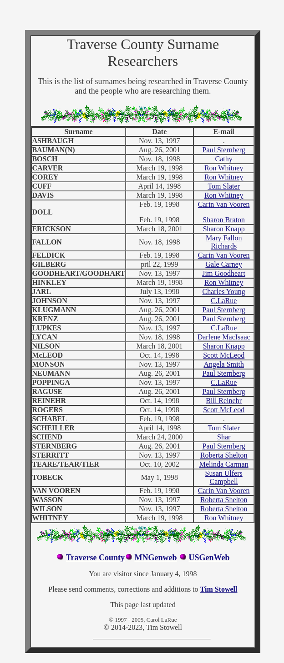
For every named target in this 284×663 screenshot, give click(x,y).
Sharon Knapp (224, 229)
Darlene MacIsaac (224, 337)
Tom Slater (223, 186)
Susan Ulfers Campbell (224, 477)
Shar (223, 437)
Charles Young (224, 291)
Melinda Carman (223, 464)
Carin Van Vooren (224, 204)
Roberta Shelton (224, 455)
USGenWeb (208, 557)
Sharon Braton (224, 220)
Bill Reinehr (224, 400)
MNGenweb (155, 557)
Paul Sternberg (223, 150)
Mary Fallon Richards (224, 242)
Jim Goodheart (223, 273)
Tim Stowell (219, 589)
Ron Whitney (223, 168)
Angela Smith (223, 364)
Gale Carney (223, 264)
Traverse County (95, 557)
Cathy (224, 159)
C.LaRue (224, 300)
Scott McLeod (223, 355)
